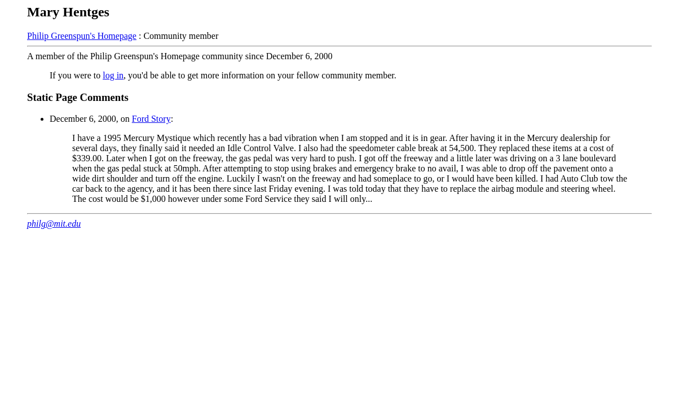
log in (113, 75)
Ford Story (151, 118)
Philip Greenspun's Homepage (81, 36)
